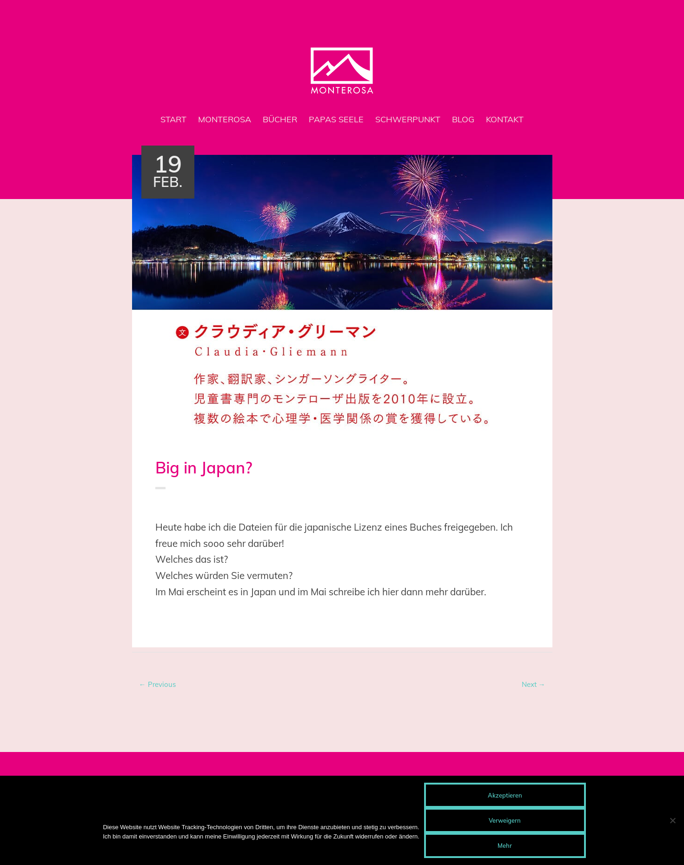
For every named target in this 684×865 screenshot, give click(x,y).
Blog (463, 119)
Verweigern (505, 820)
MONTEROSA (224, 119)
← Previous (157, 684)
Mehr (505, 845)
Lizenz (210, 617)
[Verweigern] (672, 820)
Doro (221, 508)
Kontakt (505, 119)
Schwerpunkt (407, 119)
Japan (189, 617)
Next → (533, 684)
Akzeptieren (505, 795)
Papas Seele (336, 119)
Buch (191, 508)
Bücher (280, 119)
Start (173, 119)
